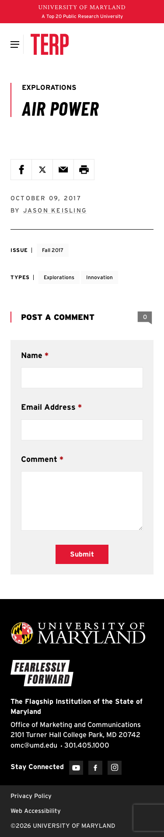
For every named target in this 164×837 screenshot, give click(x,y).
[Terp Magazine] (49, 44)
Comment (39, 459)
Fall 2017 (52, 250)
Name (31, 355)
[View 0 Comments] (145, 317)
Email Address (48, 406)
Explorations (59, 277)
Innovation (99, 277)
